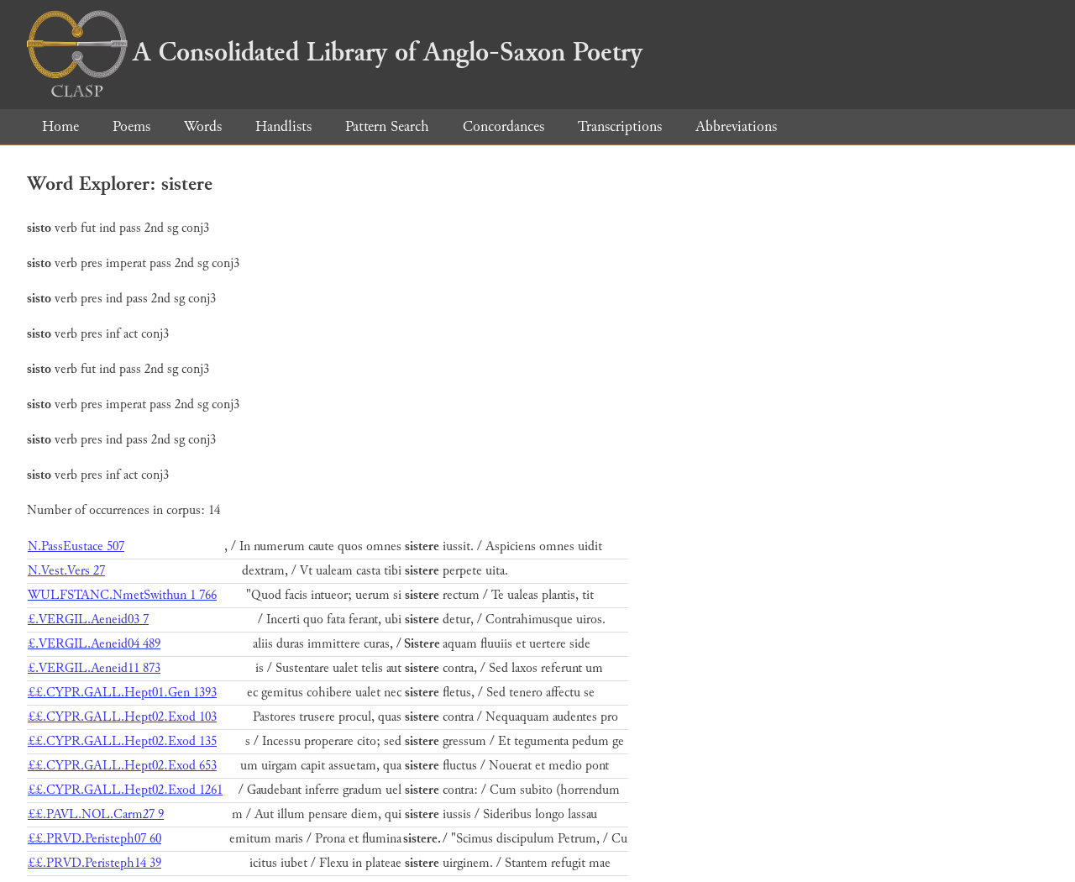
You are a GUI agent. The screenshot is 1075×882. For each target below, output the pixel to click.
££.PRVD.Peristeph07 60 (94, 838)
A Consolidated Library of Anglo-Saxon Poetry (334, 52)
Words (203, 126)
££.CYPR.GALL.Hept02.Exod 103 (122, 717)
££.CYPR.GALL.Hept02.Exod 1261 (125, 790)
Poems (131, 126)
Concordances (503, 126)
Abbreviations (736, 126)
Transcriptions (620, 126)
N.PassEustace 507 (76, 546)
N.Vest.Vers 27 (66, 570)
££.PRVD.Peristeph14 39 (94, 863)
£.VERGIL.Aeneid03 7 (88, 619)
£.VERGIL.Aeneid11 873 (94, 668)
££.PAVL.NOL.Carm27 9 (96, 814)
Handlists (283, 126)
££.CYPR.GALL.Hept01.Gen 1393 (122, 692)
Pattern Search (387, 126)
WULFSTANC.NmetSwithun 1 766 (122, 595)
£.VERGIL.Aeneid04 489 (94, 644)
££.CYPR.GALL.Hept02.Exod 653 (122, 765)
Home (60, 126)
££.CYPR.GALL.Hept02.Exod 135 (122, 741)
